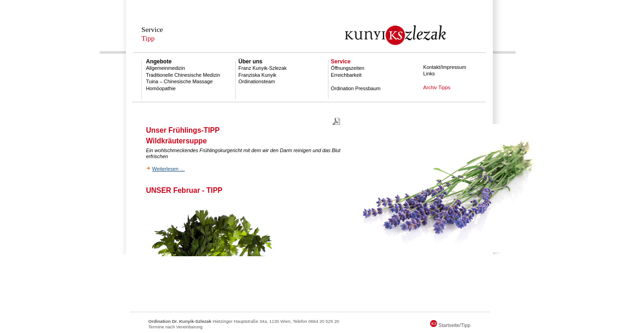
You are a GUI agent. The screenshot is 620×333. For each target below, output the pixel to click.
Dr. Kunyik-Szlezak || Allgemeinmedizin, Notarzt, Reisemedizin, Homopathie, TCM (310, 27)
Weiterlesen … (168, 169)
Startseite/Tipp (450, 325)
